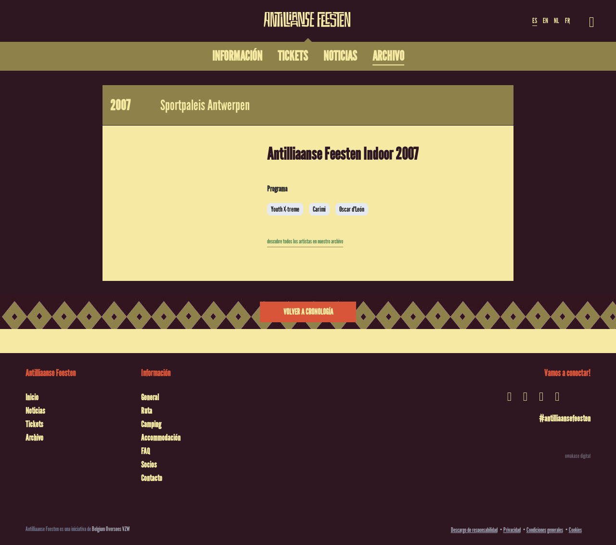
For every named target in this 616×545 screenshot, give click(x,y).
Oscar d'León (351, 209)
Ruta (146, 411)
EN (545, 20)
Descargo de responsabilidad (474, 529)
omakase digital (577, 456)
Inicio (32, 397)
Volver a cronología (308, 312)
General (150, 397)
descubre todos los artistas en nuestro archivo (305, 241)
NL (556, 20)
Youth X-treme (285, 209)
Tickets (34, 424)
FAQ (145, 451)
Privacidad (512, 529)
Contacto (151, 478)
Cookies (575, 529)
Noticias (35, 411)
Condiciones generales (544, 529)
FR (567, 20)
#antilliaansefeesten (564, 418)
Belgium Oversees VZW (111, 528)
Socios (149, 464)
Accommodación (160, 437)
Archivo (34, 437)
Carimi (319, 209)
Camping (151, 424)
